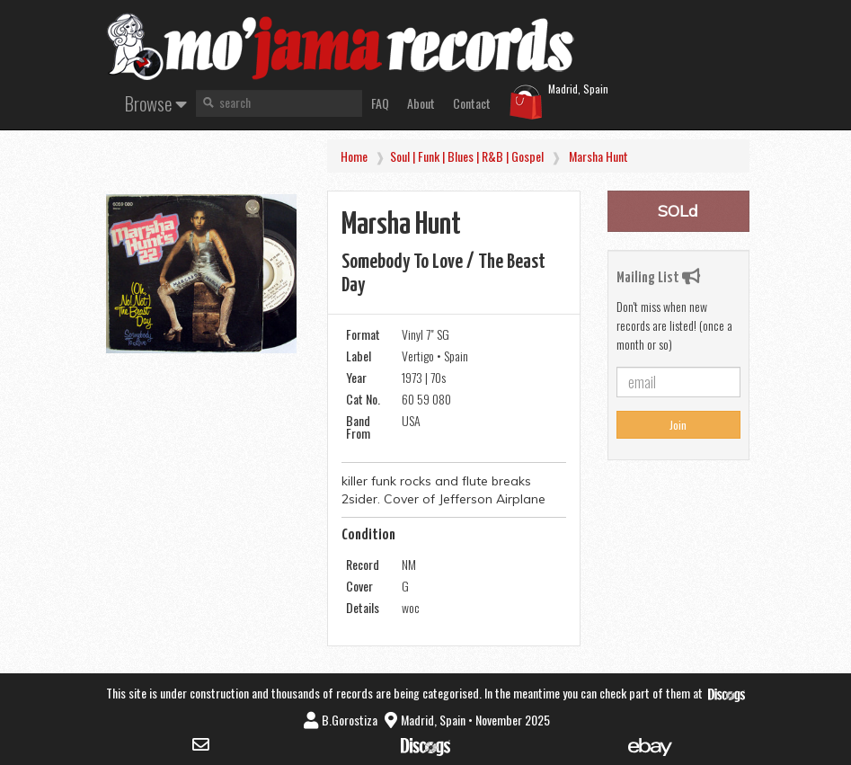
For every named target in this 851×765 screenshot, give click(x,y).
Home (354, 156)
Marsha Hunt (598, 156)
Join (678, 424)
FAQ (380, 102)
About (421, 102)
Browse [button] (156, 103)
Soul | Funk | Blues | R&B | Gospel (467, 156)
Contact (472, 102)
